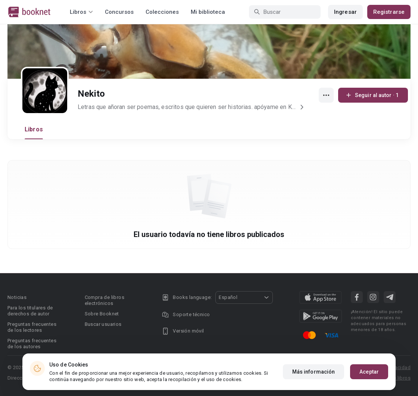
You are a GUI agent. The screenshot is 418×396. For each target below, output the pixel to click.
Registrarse (389, 12)
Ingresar (345, 12)
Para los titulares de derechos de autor (30, 311)
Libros (34, 129)
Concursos (119, 12)
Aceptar (369, 372)
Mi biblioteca (208, 12)
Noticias (16, 297)
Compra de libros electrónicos (104, 300)
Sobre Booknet (102, 314)
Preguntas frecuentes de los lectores (31, 327)
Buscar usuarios (103, 324)
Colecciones (162, 12)
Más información (313, 372)
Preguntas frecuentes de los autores (31, 343)
